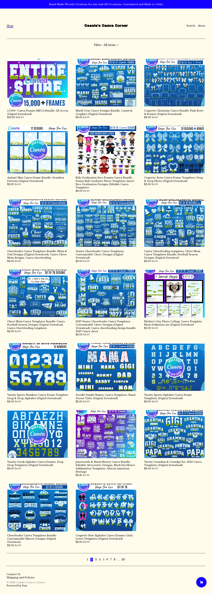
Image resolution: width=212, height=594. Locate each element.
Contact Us (13, 574)
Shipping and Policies (20, 577)
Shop (10, 25)
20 (123, 559)
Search (190, 25)
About (201, 25)
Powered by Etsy (17, 585)
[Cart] (201, 582)
